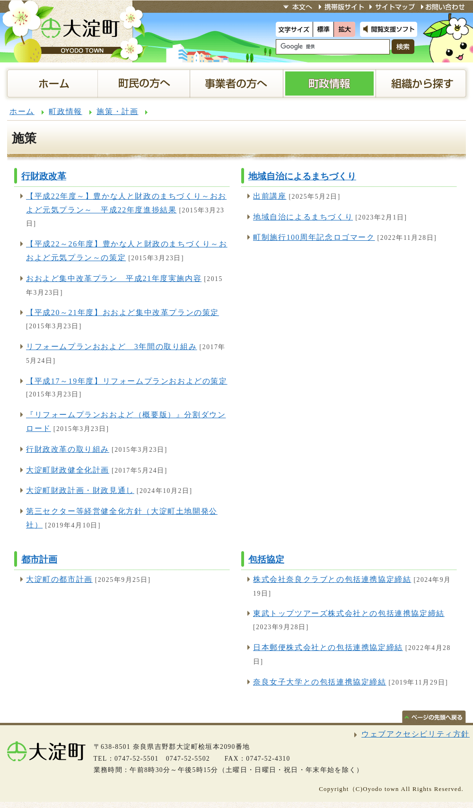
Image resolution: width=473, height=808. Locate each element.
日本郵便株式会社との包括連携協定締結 (328, 647)
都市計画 (39, 559)
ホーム (22, 111)
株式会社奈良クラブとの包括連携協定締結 (332, 579)
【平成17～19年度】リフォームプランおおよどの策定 (127, 381)
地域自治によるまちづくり (302, 176)
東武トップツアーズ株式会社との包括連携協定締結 (349, 613)
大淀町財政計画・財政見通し (80, 490)
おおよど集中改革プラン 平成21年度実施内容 (113, 278)
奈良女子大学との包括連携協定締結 (319, 682)
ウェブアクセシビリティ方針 (415, 734)
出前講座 (269, 196)
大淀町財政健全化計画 (67, 470)
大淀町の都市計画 (59, 579)
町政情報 (65, 111)
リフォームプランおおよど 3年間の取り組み (111, 347)
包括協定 (266, 559)
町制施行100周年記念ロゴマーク (314, 237)
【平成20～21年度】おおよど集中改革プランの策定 (122, 312)
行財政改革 (43, 176)
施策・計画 (117, 111)
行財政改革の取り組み (67, 449)
